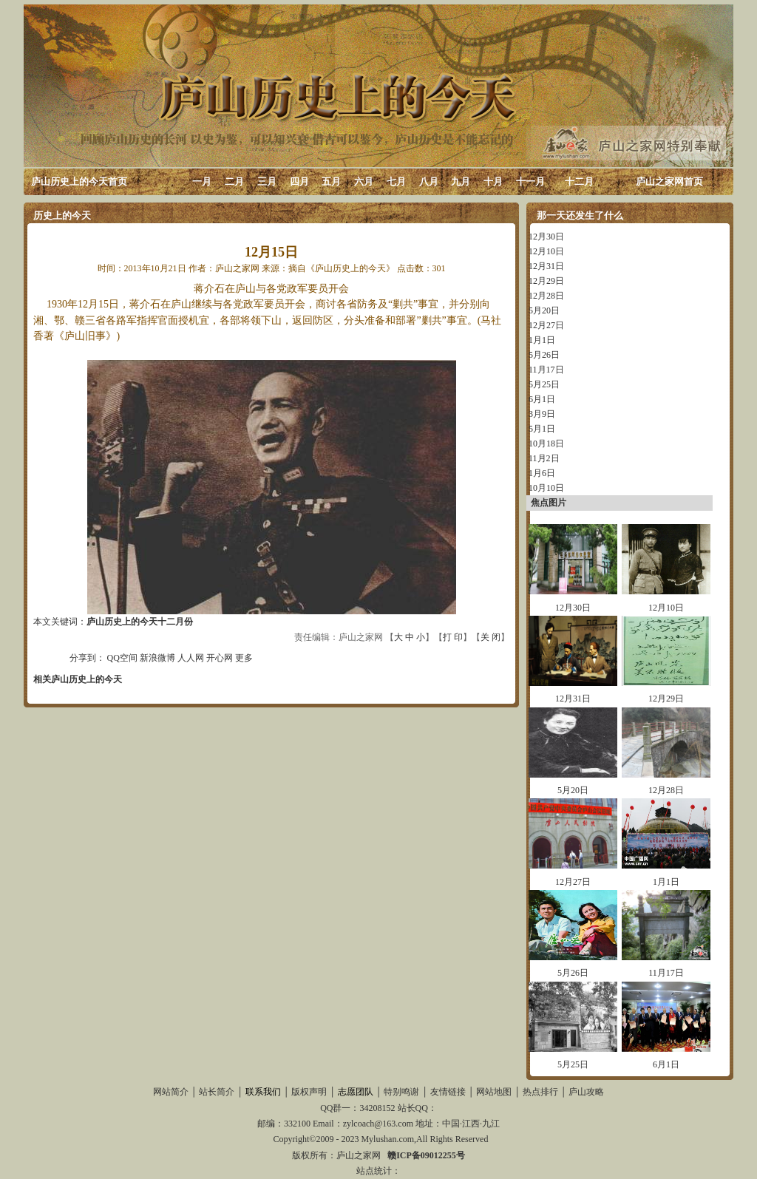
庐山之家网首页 (669, 181)
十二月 (579, 181)
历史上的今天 (62, 215)
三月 (266, 181)
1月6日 (542, 473)
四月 (299, 181)
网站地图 (494, 1092)
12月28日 (546, 295)
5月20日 (544, 310)
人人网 (190, 658)
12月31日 (546, 266)
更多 (244, 658)
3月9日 (542, 414)
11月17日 (546, 369)
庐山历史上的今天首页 (79, 181)
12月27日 (546, 325)
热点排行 (540, 1092)
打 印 (453, 637)
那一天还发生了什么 (580, 215)
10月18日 (546, 443)
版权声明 (309, 1092)
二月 (234, 181)
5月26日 (544, 355)
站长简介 (216, 1092)
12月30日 (546, 236)
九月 (460, 181)
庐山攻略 (586, 1092)
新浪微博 (157, 658)
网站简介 (171, 1092)
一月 (201, 181)
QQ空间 (122, 658)
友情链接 (448, 1092)
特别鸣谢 (401, 1092)
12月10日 (546, 251)
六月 (363, 181)
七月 (396, 181)
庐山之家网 (359, 1155)
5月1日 (542, 429)
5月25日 (544, 384)
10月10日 (546, 488)
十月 (493, 181)
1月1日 (542, 340)
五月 (331, 181)
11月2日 (544, 458)
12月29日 (546, 281)
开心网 (219, 658)
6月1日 (542, 399)
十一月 (530, 181)
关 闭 (490, 637)
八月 (428, 181)
